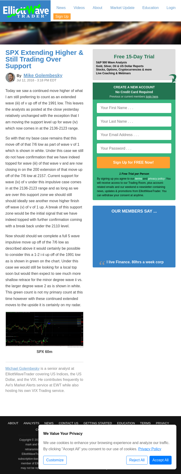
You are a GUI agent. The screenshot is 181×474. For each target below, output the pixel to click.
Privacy (162, 423)
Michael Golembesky (23, 368)
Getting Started (97, 423)
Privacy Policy (149, 449)
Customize (55, 460)
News (49, 423)
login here (152, 96)
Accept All (160, 460)
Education (126, 423)
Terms (145, 423)
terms (138, 178)
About (13, 423)
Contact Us (68, 423)
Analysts (31, 423)
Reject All (137, 460)
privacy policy (156, 178)
